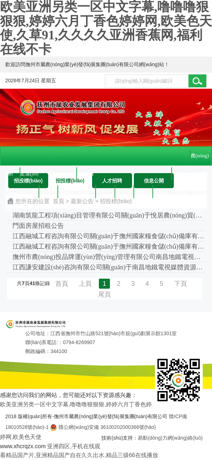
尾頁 (104, 294)
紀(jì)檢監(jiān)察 (86, 177)
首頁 (61, 283)
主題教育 (161, 195)
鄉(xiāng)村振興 (180, 177)
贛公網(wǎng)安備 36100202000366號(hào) (103, 427)
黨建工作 (67, 195)
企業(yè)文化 (105, 195)
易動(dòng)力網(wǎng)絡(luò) (170, 438)
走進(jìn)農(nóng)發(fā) (29, 177)
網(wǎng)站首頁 (10, 177)
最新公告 (142, 195)
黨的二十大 (48, 195)
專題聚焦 (123, 195)
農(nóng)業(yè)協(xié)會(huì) (200, 159)
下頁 (180, 283)
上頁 (85, 283)
